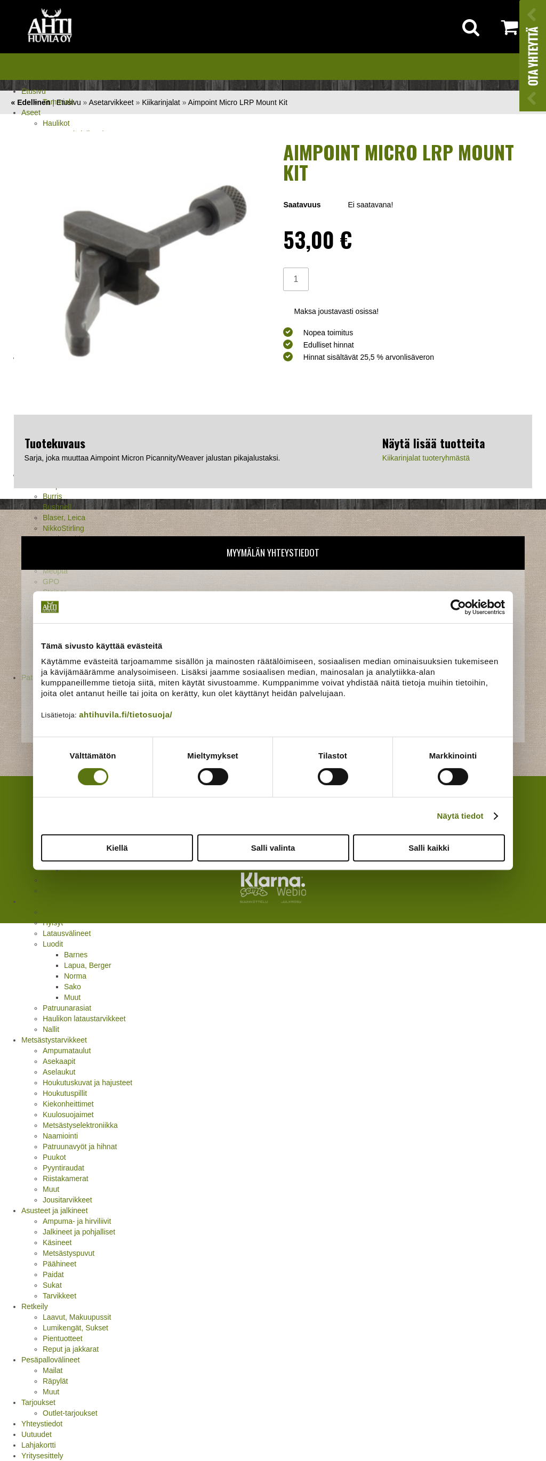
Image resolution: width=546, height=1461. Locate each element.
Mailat (52, 1370)
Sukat (52, 1285)
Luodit (53, 944)
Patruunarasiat (67, 1008)
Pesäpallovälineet (50, 1359)
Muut (72, 997)
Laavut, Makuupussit (77, 1317)
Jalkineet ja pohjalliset (79, 1232)
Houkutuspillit (65, 1093)
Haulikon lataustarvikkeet (84, 1018)
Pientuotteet (63, 1338)
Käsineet (57, 1242)
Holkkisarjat (62, 912)
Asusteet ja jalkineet (54, 1210)
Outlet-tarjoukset (70, 1413)
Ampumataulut (67, 1050)
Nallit (51, 1029)
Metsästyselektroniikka (80, 1125)
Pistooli (55, 890)
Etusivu (33, 91)
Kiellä (116, 847)
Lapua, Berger (87, 965)
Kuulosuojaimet (68, 1114)
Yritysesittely (42, 1455)
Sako (72, 986)
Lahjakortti (38, 1445)
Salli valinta (273, 847)
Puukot (54, 1157)
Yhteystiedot (41, 1423)
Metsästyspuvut (68, 1253)
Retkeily (34, 1306)
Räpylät (55, 1381)
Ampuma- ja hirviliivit (77, 1221)
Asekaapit (59, 1061)
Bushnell (57, 507)
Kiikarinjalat (161, 102)
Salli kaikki (428, 847)
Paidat (53, 1274)
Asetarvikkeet (111, 102)
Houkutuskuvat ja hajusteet (87, 1082)
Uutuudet (36, 1434)
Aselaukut (59, 1072)
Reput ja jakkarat (71, 1349)
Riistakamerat (66, 1178)
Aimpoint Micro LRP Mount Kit (237, 102)
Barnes (75, 954)
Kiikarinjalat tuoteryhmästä (426, 458)
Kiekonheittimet (68, 1104)
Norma (75, 976)
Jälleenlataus (43, 901)
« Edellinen (30, 102)
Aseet (31, 112)
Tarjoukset (38, 1402)
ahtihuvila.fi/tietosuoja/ (125, 714)
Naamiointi (60, 1136)
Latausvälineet (67, 933)
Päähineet (59, 1264)
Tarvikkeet (59, 1296)
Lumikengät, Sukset (75, 1327)
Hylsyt (53, 922)
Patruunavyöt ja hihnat (80, 1146)
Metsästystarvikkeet (54, 1040)
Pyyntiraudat (63, 1168)
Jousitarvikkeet (67, 1200)
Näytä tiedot (460, 815)
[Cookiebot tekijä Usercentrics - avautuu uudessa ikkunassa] (458, 607)
